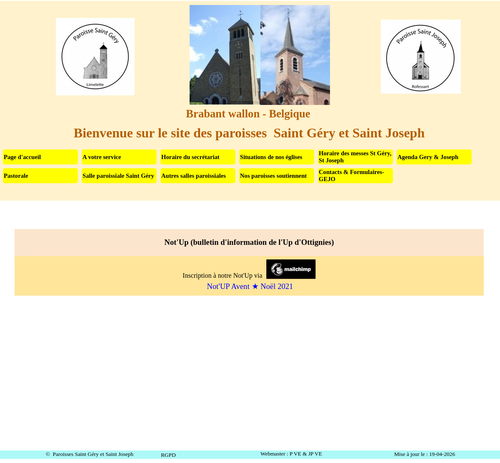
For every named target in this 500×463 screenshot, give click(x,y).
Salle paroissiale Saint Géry (118, 175)
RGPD (168, 455)
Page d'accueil (22, 157)
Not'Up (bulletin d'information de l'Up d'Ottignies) (42, 217)
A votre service (101, 157)
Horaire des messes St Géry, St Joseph (355, 157)
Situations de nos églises (271, 157)
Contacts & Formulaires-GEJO (351, 175)
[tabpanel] (250, 262)
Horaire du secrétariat (190, 157)
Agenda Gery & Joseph (428, 157)
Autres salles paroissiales (193, 175)
